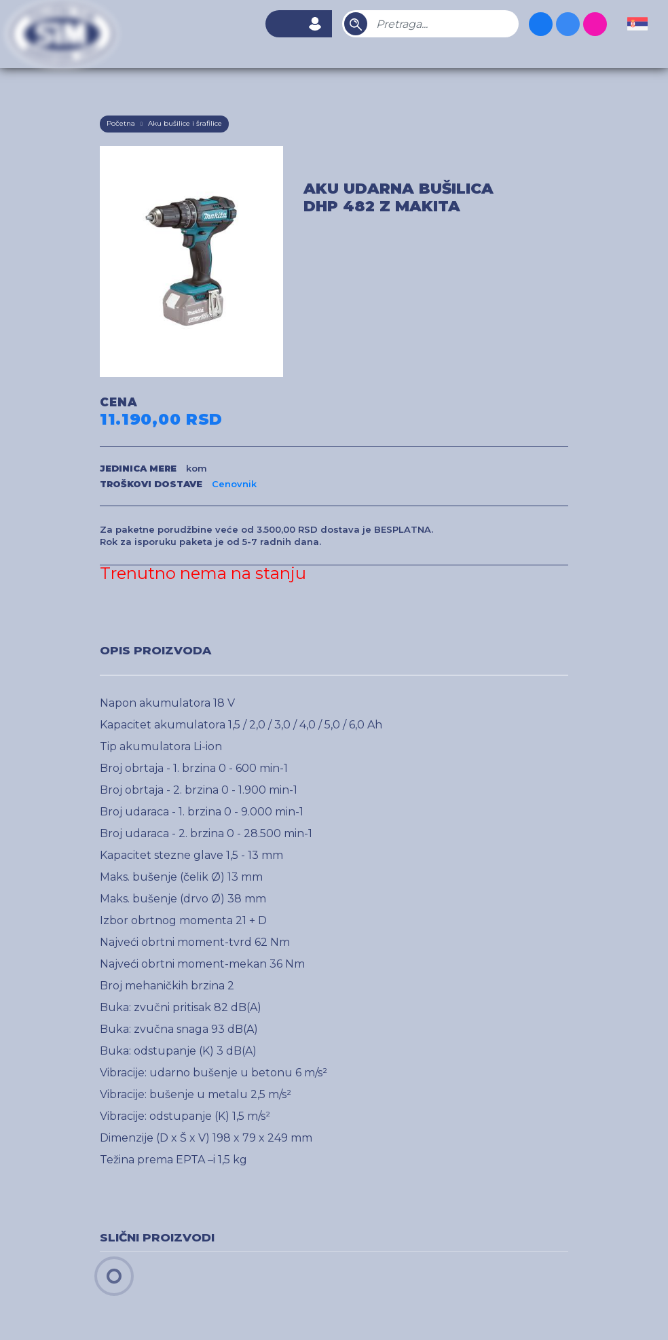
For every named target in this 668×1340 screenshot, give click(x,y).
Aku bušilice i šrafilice (185, 123)
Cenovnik (234, 483)
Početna (121, 123)
